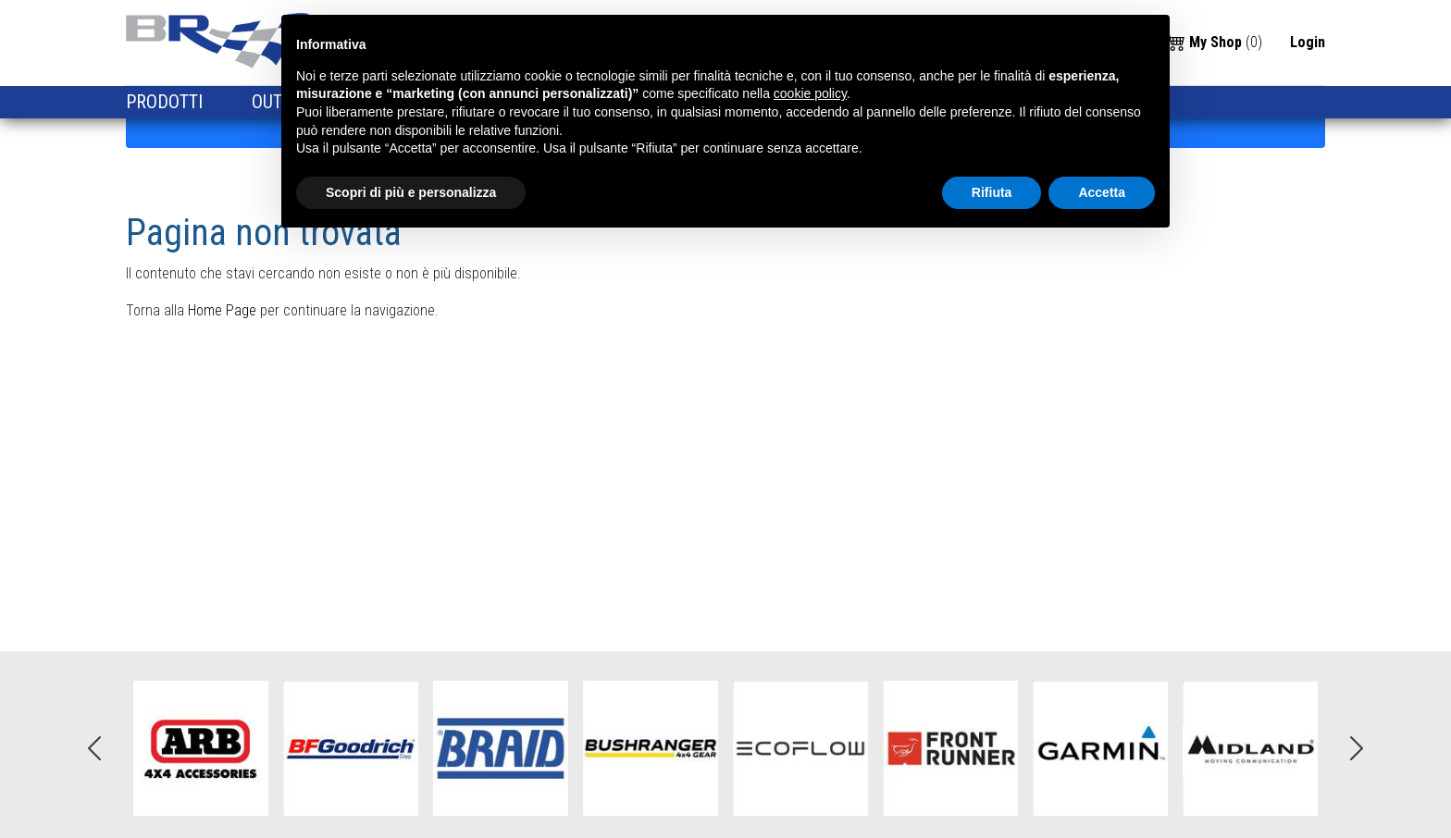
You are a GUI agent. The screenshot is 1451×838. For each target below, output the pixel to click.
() (1214, 41)
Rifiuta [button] (992, 192)
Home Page (222, 310)
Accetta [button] (1101, 192)
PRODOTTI (166, 102)
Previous (94, 748)
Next (1356, 748)
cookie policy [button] (810, 93)
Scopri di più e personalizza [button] (411, 192)
